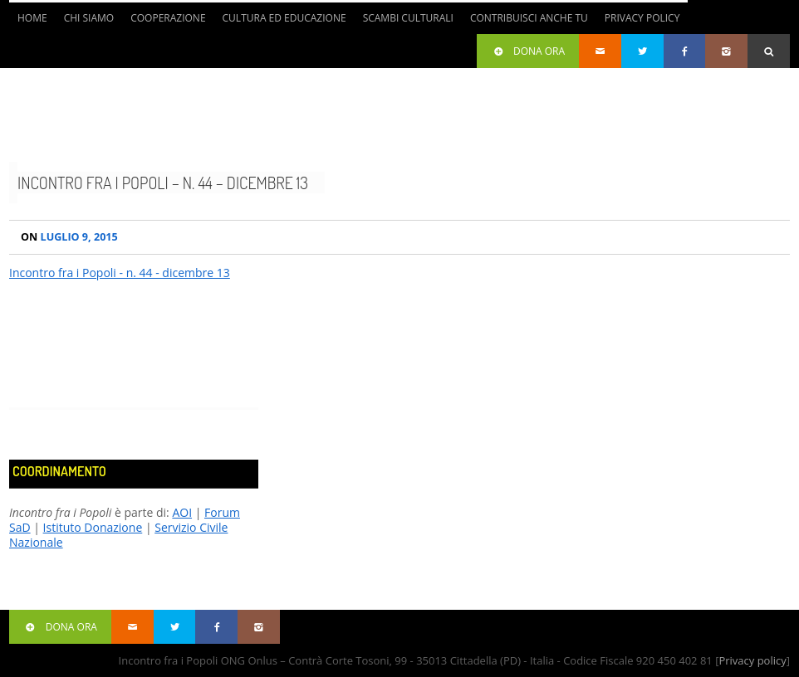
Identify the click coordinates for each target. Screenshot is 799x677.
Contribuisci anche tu (529, 18)
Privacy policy (752, 660)
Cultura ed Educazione (284, 18)
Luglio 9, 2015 (69, 237)
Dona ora (528, 51)
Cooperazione (167, 18)
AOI (182, 512)
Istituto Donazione (93, 527)
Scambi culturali (408, 18)
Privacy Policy (642, 18)
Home (32, 18)
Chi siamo (89, 18)
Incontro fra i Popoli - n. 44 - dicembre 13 (119, 272)
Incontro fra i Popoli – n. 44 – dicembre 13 (162, 182)
